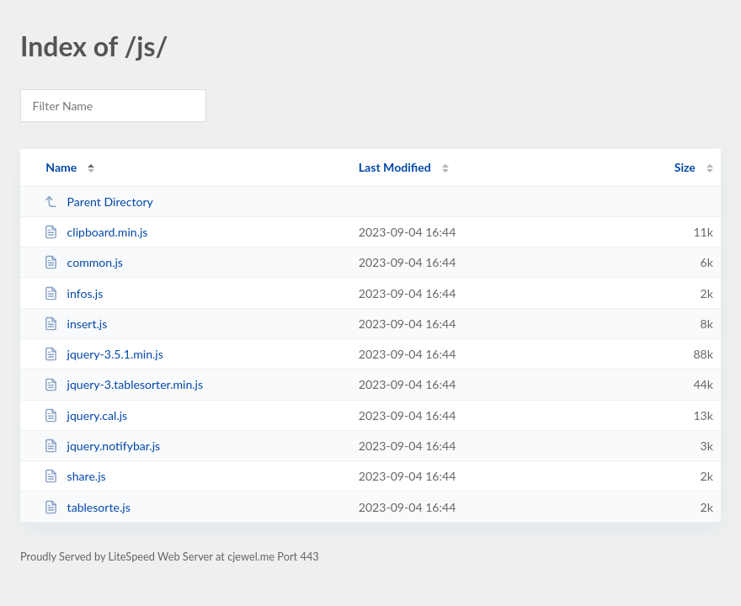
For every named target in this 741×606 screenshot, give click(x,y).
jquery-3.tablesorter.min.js (123, 384)
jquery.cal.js (85, 415)
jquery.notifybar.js (102, 446)
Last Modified (395, 167)
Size (685, 167)
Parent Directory (98, 201)
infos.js (73, 293)
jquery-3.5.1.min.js (103, 354)
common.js (83, 262)
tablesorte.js (87, 507)
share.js (74, 476)
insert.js (75, 323)
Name (61, 167)
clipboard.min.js (95, 232)
